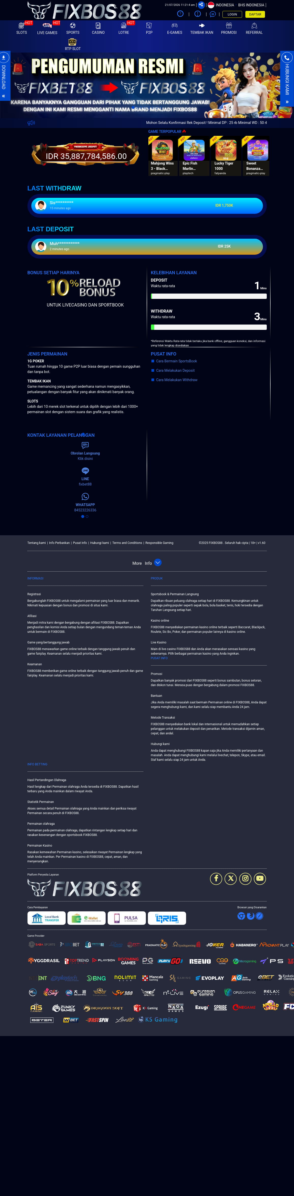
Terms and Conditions (127, 543)
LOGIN (232, 14)
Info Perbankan (59, 543)
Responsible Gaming (159, 543)
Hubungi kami (99, 543)
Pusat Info (80, 543)
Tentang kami (36, 543)
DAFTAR (255, 14)
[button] (22, 85)
